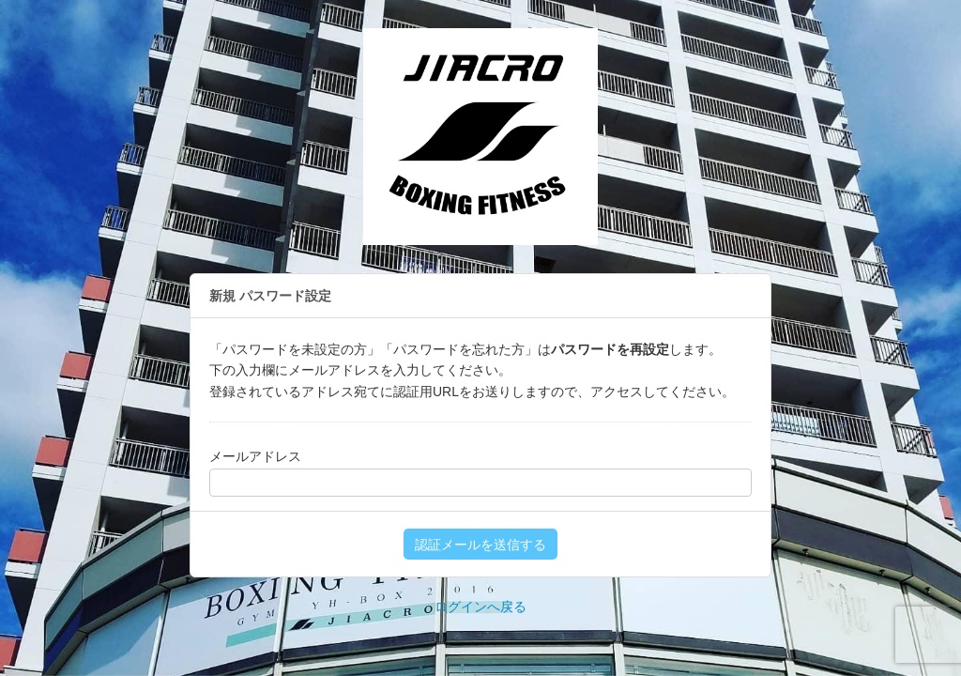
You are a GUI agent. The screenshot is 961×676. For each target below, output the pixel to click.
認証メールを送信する (480, 544)
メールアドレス (255, 456)
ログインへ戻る (480, 606)
